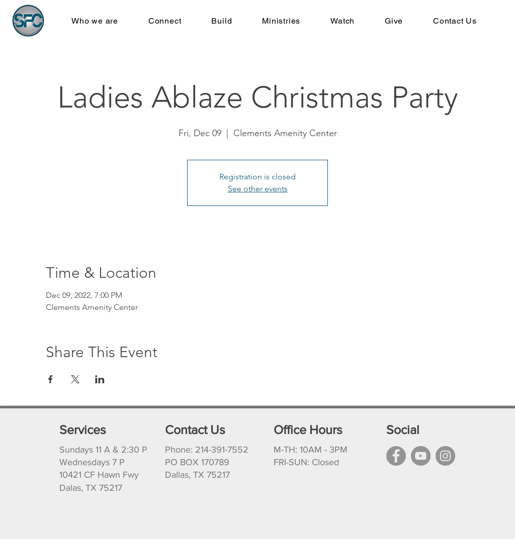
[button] (281, 21)
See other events (258, 188)
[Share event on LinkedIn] (100, 379)
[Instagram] (445, 456)
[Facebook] (396, 456)
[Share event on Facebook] (50, 379)
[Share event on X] (75, 379)
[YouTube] (421, 456)
